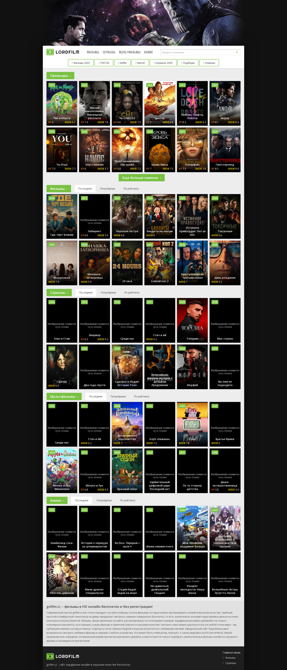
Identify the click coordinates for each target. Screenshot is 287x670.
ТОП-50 (103, 62)
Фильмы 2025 (81, 62)
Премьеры (60, 75)
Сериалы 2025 (163, 62)
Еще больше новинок (141, 177)
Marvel (140, 62)
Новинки (209, 62)
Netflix (122, 62)
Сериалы (109, 52)
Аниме (148, 52)
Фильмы (93, 52)
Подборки (188, 62)
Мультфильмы (129, 52)
